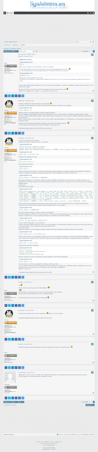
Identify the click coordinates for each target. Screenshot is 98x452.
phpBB (46, 441)
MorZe (5, 63)
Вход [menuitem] (91, 13)
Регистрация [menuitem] (94, 13)
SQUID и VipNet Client (12, 49)
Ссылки (5, 13)
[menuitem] (88, 13)
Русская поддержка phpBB (49, 445)
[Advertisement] (49, 27)
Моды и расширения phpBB (49, 447)
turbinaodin (7, 384)
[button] (90, 51)
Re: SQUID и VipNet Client (27, 54)
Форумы (11, 13)
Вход (7, 42)
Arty (44, 443)
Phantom (6, 110)
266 (11, 115)
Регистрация (14, 42)
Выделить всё (28, 62)
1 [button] (91, 51)
